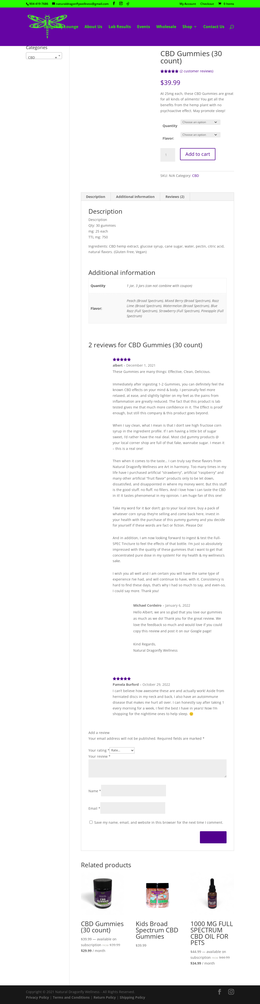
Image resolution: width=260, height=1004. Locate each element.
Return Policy (105, 997)
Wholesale (166, 27)
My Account (188, 4)
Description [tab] (95, 196)
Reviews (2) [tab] (174, 196)
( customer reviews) (196, 71)
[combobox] (44, 55)
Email (94, 808)
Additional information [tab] (135, 196)
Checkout (207, 4)
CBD (195, 175)
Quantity (170, 125)
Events (143, 27)
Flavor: (168, 138)
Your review (99, 756)
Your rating (99, 750)
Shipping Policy (132, 997)
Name (94, 791)
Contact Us (213, 27)
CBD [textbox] (42, 57)
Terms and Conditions (71, 997)
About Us (93, 27)
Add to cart (197, 154)
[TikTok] (128, 3)
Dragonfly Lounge (61, 27)
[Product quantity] (167, 155)
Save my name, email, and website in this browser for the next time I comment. (158, 822)
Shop (187, 27)
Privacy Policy (37, 997)
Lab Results (120, 27)
